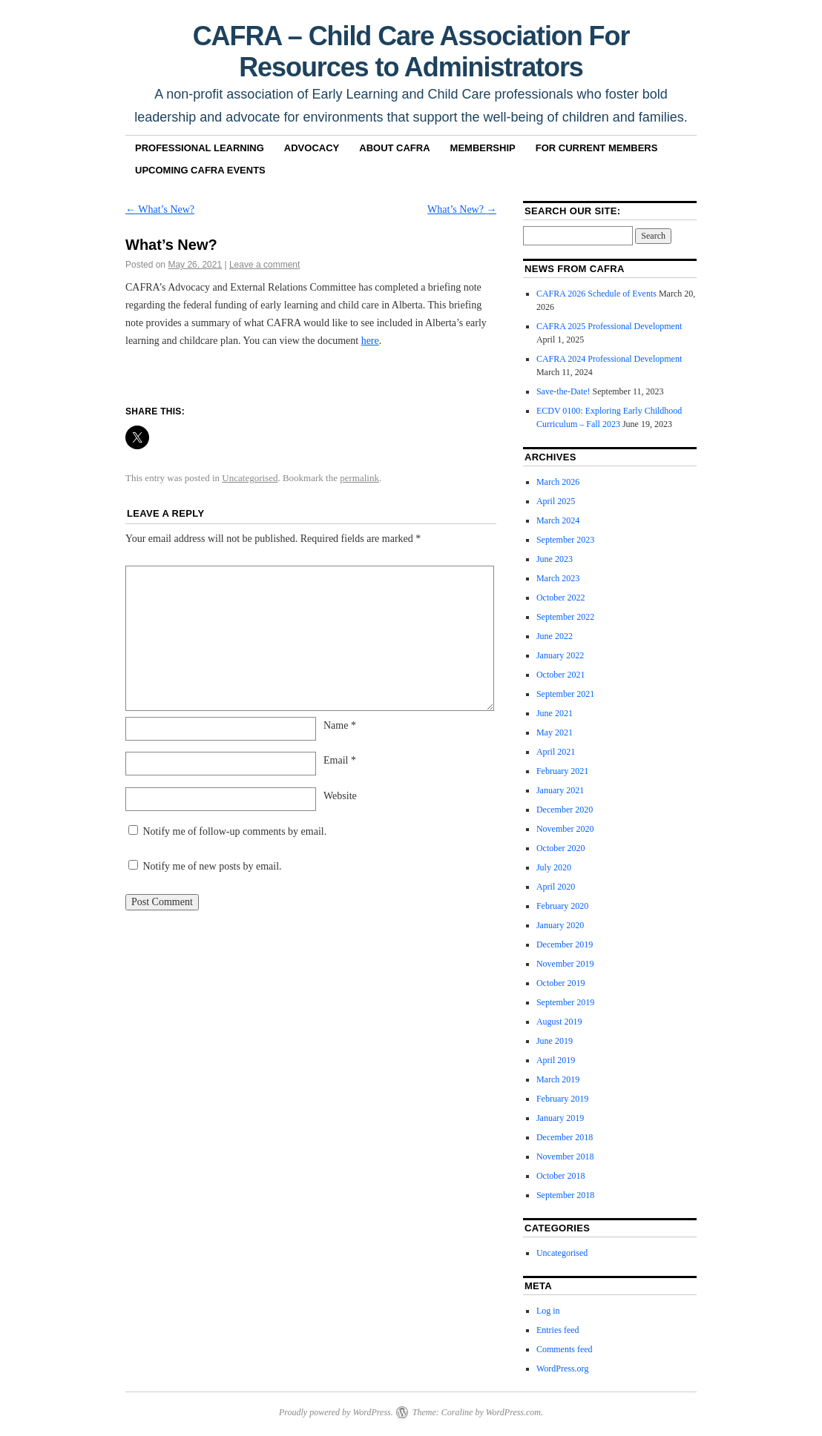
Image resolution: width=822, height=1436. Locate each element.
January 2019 (560, 1118)
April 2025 (555, 501)
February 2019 (562, 1098)
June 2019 (554, 1041)
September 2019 (565, 1002)
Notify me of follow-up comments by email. (235, 831)
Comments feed (564, 1349)
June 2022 (554, 636)
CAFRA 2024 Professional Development (609, 359)
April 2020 (555, 886)
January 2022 (560, 655)
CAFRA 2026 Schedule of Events (596, 293)
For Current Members (597, 147)
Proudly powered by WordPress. (336, 1412)
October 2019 (560, 983)
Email (339, 760)
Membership (483, 147)
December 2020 (564, 809)
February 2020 (562, 906)
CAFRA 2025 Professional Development (609, 326)
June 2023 (554, 559)
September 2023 (565, 540)
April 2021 (555, 752)
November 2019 (565, 964)
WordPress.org (562, 1368)
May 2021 (554, 732)
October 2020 (560, 848)
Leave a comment (264, 264)
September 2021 (565, 694)
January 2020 (560, 925)
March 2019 (557, 1079)
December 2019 (564, 944)
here (370, 340)
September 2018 (565, 1195)
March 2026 (557, 482)
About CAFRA (394, 147)
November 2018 (565, 1156)
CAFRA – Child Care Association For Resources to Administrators (411, 51)
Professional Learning (199, 147)
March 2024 (557, 520)
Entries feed (557, 1330)
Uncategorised (249, 477)
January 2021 (560, 790)
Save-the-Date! (563, 391)
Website (340, 795)
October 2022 (560, 597)
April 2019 (555, 1060)
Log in (548, 1311)
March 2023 (557, 578)
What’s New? (159, 209)
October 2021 (560, 674)
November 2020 (565, 829)
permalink (359, 477)
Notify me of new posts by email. (212, 866)
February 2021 (562, 771)
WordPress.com (513, 1412)
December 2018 (564, 1137)
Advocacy (311, 147)
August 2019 (559, 1021)
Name (339, 725)
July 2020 (553, 867)
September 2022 (565, 617)
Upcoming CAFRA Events (200, 170)
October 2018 (560, 1176)
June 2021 (554, 713)
